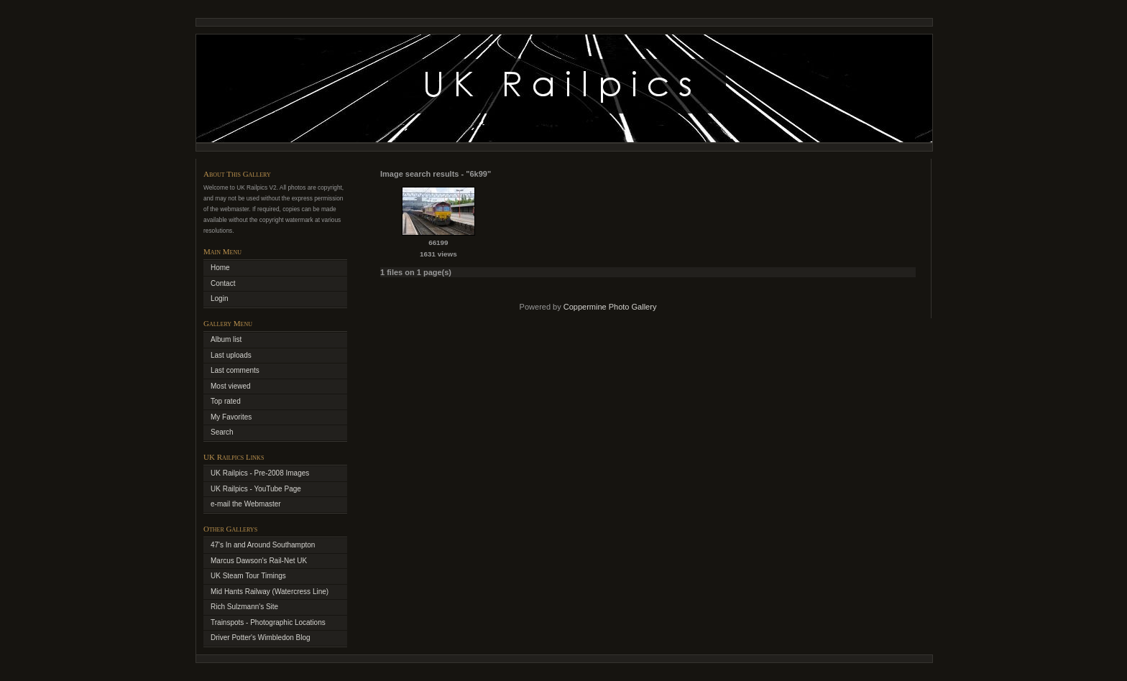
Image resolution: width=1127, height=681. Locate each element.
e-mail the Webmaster (246, 504)
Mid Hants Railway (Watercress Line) (269, 592)
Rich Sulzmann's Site (244, 607)
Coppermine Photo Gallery (610, 306)
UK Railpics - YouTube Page (256, 489)
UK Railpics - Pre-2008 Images (260, 473)
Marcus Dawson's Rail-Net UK (259, 561)
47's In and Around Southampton (263, 545)
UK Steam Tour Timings (248, 576)
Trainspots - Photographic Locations (268, 622)
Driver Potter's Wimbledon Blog (260, 637)
